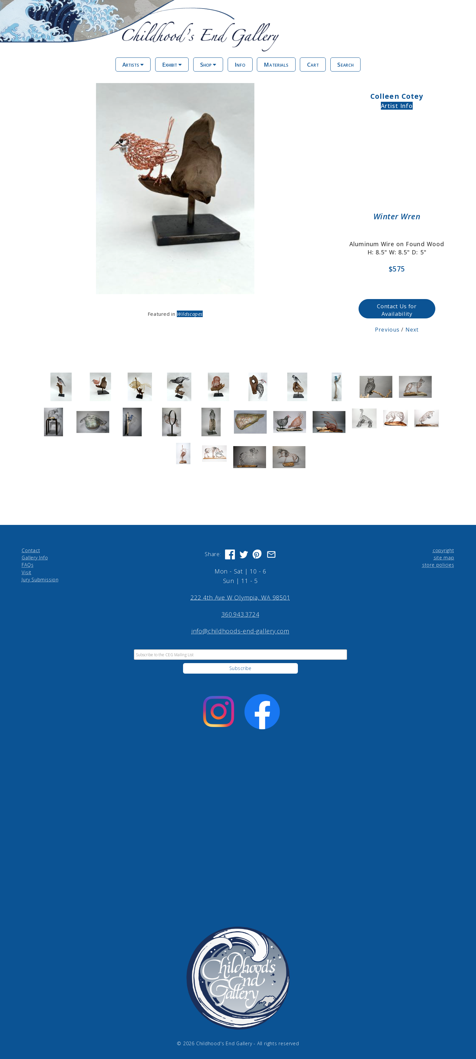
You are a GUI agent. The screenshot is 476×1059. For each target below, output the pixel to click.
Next (412, 329)
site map (444, 557)
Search (345, 64)
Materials (276, 64)
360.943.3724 (240, 614)
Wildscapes (190, 314)
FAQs (27, 565)
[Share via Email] (271, 554)
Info (240, 64)
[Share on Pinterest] (257, 554)
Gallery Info (35, 557)
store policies (438, 565)
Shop (208, 64)
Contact (31, 550)
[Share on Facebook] (230, 554)
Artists (133, 64)
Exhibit (172, 64)
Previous (387, 329)
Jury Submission (40, 579)
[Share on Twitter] (244, 554)
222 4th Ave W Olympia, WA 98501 (240, 597)
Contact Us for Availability (396, 309)
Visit (26, 572)
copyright (443, 550)
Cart (313, 64)
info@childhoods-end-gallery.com (240, 631)
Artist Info (397, 106)
